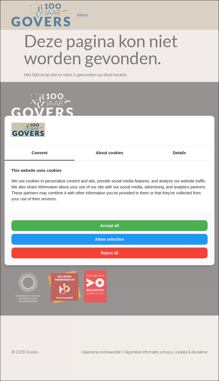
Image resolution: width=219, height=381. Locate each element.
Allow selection (109, 239)
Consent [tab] (40, 153)
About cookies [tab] (109, 153)
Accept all (109, 225)
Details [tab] (179, 153)
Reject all (109, 253)
